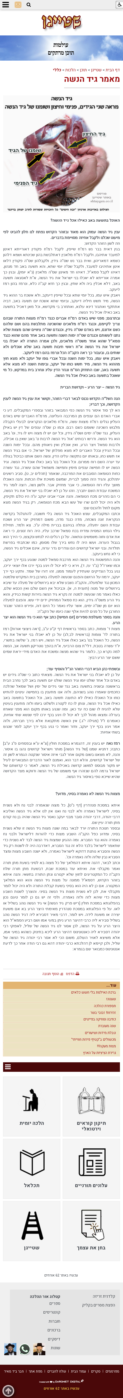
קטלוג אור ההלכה (45, 1297)
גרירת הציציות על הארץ (99, 1052)
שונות (55, 1348)
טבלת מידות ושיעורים (100, 1032)
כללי (57, 70)
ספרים (54, 1303)
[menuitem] (91, 1106)
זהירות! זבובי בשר (103, 1012)
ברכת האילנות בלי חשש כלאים (93, 992)
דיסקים (54, 1339)
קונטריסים (51, 1312)
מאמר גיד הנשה (92, 79)
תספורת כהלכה (105, 1006)
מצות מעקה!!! (106, 1046)
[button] (29, 5)
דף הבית (113, 70)
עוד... (111, 985)
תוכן (83, 70)
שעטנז (111, 999)
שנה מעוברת (107, 1026)
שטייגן (96, 70)
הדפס (70, 973)
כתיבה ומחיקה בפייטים (99, 1019)
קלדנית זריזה (104, 1296)
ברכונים (53, 1330)
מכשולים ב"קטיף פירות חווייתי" (93, 1039)
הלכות (70, 70)
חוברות (54, 1321)
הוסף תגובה (51, 973)
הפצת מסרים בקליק (98, 1305)
